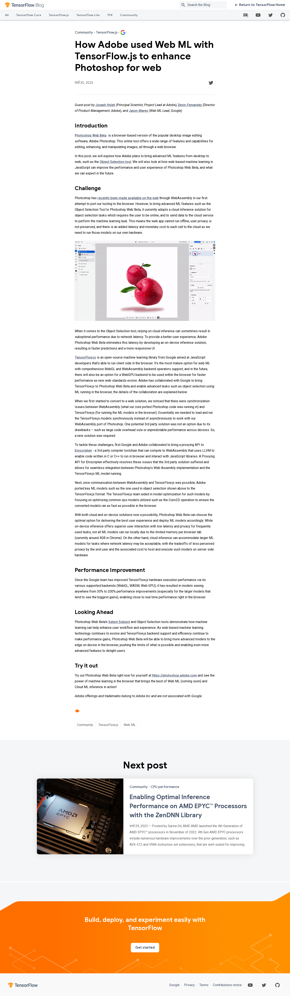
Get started (145, 948)
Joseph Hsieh (105, 105)
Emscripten (83, 450)
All (7, 15)
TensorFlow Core (28, 15)
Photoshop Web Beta (90, 135)
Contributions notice (227, 985)
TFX (110, 15)
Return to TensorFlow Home (260, 5)
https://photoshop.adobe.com (174, 675)
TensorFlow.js (59, 15)
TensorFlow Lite (88, 15)
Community (129, 15)
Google (174, 985)
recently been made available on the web (128, 198)
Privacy (189, 985)
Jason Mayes (138, 111)
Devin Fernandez (190, 105)
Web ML (130, 725)
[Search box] (208, 5)
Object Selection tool (115, 162)
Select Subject (119, 622)
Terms (204, 985)
